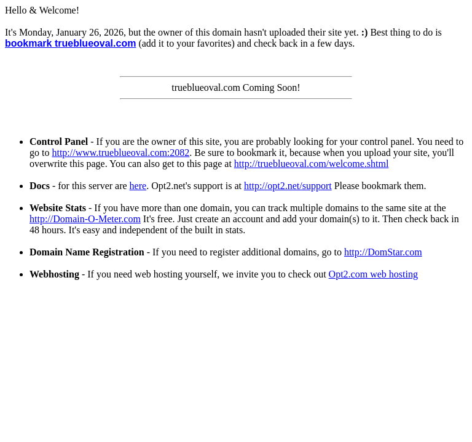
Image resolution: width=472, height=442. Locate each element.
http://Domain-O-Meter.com (85, 219)
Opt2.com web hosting (373, 274)
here (138, 185)
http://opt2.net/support (288, 185)
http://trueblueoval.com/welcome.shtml (311, 163)
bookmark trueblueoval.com (70, 43)
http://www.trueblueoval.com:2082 (120, 152)
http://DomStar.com (383, 252)
